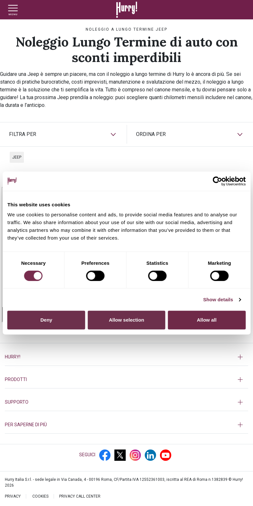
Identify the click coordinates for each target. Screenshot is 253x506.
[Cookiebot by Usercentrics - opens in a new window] (217, 181)
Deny (46, 320)
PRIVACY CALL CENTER (79, 496)
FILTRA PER (22, 134)
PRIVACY (13, 496)
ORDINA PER (151, 134)
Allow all (206, 320)
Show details (218, 299)
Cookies (40, 496)
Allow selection (126, 320)
